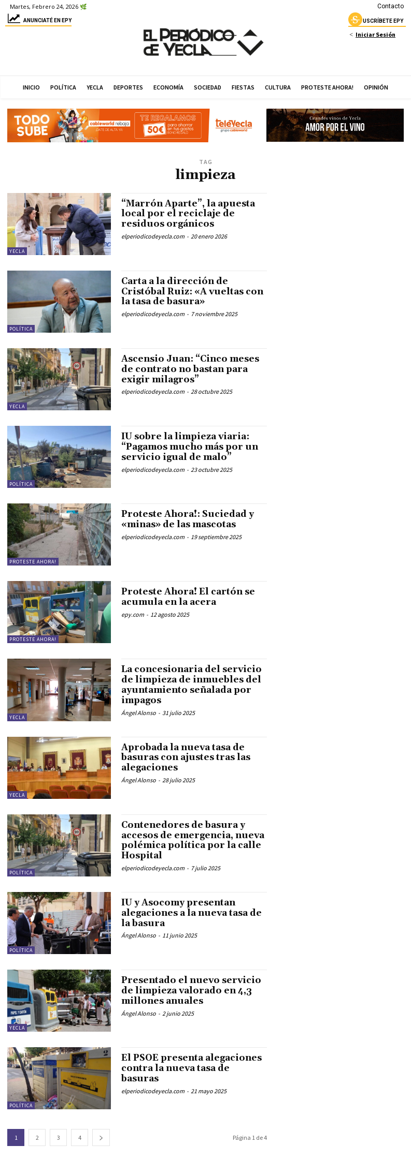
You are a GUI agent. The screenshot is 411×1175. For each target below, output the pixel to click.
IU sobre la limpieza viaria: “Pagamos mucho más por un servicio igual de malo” (189, 446)
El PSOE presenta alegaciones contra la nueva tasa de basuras (189, 1068)
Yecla (17, 251)
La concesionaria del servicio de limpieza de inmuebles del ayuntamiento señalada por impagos (193, 684)
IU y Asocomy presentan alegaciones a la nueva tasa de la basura (187, 913)
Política (21, 328)
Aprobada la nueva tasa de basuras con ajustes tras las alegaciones (189, 757)
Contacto (390, 6)
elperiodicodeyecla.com (153, 236)
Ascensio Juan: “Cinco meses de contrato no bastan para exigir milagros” (192, 369)
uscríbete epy (375, 22)
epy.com (132, 614)
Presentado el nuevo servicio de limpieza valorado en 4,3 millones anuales (193, 990)
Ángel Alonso (138, 713)
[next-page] (101, 1137)
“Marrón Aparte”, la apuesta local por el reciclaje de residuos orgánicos (191, 214)
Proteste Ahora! (32, 561)
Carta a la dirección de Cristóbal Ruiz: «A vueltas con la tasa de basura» (185, 291)
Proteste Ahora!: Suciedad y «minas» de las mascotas (191, 519)
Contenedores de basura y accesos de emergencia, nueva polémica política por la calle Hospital (191, 840)
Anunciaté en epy (38, 22)
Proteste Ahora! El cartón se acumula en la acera (191, 597)
